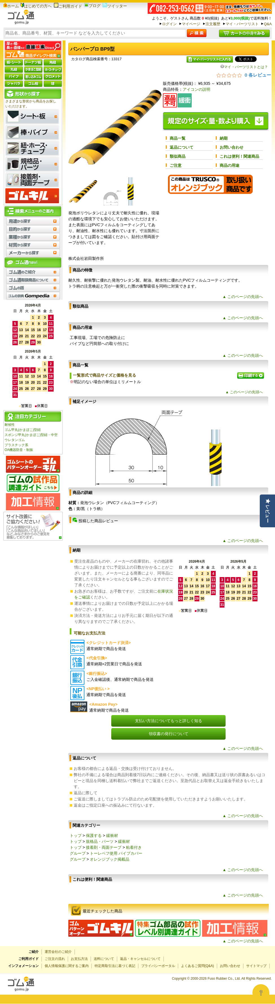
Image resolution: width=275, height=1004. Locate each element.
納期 (224, 138)
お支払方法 (79, 959)
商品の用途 (229, 165)
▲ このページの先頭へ (242, 296)
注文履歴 (213, 24)
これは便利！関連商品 (239, 156)
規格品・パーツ (100, 841)
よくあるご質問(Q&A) (197, 966)
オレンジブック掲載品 (109, 859)
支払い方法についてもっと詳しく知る (168, 720)
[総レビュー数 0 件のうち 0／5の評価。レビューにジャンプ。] (244, 75)
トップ (76, 835)
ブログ (92, 5)
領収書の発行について (168, 733)
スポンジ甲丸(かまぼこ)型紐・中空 (31, 435)
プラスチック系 (16, 445)
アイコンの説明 (196, 89)
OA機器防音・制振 (19, 450)
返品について (181, 147)
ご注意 (176, 165)
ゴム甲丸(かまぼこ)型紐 (23, 430)
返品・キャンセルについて (140, 959)
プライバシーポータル (158, 966)
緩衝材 (112, 835)
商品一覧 (177, 138)
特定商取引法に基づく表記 (115, 966)
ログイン (169, 24)
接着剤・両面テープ (103, 847)
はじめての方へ (36, 6)
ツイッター (114, 6)
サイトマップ (256, 966)
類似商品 (177, 156)
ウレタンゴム (15, 440)
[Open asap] (260, 992)
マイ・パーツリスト (242, 24)
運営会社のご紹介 (58, 952)
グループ (78, 853)
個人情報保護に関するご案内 (67, 966)
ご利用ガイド (68, 6)
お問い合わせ (231, 147)
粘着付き (134, 847)
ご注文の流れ (55, 959)
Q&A (268, 24)
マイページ (191, 24)
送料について (104, 959)
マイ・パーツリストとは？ (244, 67)
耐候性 (10, 425)
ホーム (11, 6)
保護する (94, 835)
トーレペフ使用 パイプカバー (116, 853)
